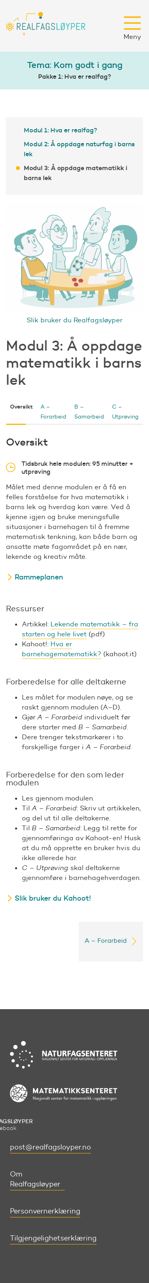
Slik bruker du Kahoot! (53, 898)
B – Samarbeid (89, 411)
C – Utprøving (125, 411)
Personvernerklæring (45, 1211)
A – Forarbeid (53, 411)
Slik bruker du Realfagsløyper (74, 320)
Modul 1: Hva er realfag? (60, 130)
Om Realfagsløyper (35, 1179)
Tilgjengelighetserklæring (53, 1238)
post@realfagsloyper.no (50, 1147)
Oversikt (21, 406)
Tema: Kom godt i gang (74, 65)
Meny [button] (132, 28)
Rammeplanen (39, 577)
